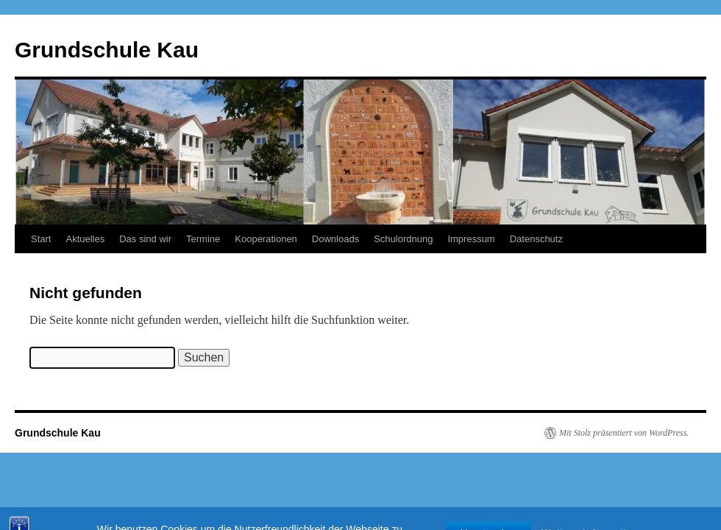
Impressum (470, 238)
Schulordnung (403, 238)
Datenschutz (536, 238)
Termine (203, 238)
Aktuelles (84, 238)
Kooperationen (266, 238)
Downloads (335, 238)
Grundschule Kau (107, 50)
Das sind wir (145, 238)
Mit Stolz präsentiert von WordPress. (624, 433)
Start (41, 238)
